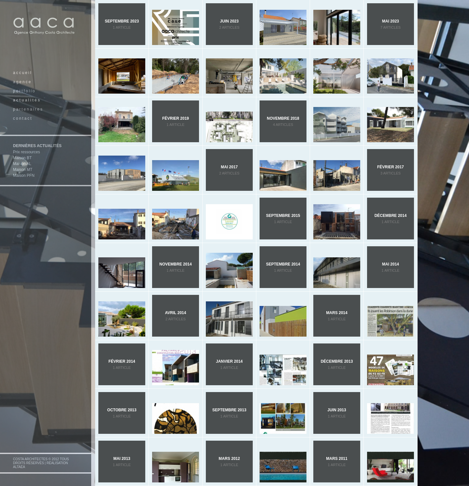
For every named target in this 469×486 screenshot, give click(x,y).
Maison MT (22, 169)
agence (22, 82)
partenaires (28, 109)
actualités (27, 100)
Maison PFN (24, 175)
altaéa (19, 467)
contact (23, 118)
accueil (22, 72)
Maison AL (22, 163)
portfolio (24, 91)
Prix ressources (26, 152)
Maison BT (22, 158)
